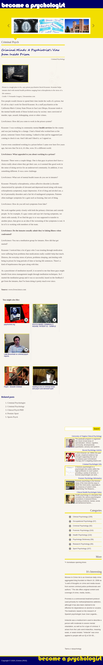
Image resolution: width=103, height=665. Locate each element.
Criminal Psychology (58, 59)
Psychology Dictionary (83, 539)
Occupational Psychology (84, 521)
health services (45, 128)
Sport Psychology (82, 549)
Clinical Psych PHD (15, 410)
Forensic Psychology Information (90, 478)
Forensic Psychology (83, 530)
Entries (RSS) (21, 661)
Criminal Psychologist (16, 403)
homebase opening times (76, 562)
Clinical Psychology (82, 517)
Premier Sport (13, 413)
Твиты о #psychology (73, 649)
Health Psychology (82, 535)
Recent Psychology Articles (92, 450)
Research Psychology (83, 544)
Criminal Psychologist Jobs (92, 464)
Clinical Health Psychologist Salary (89, 492)
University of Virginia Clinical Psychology (87, 436)
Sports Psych (12, 417)
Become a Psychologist (33, 5)
